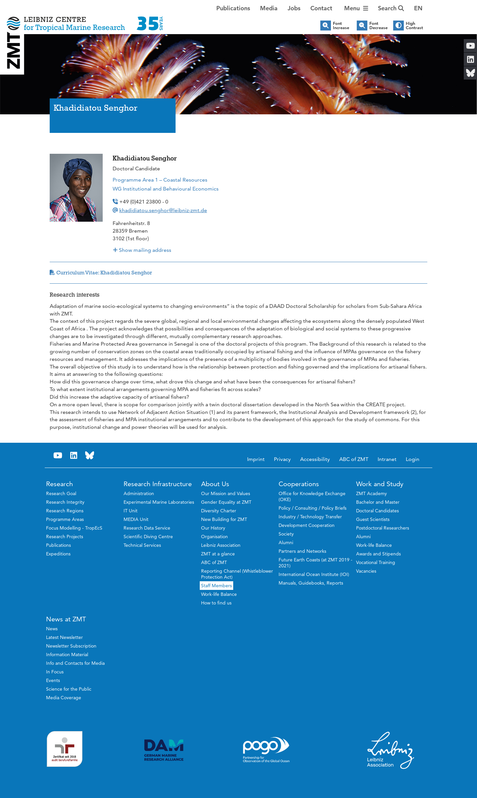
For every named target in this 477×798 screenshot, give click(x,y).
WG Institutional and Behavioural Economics (166, 189)
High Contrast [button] (414, 25)
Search (391, 8)
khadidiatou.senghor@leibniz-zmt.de (163, 210)
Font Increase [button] (341, 25)
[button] (418, 8)
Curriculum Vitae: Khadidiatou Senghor (101, 273)
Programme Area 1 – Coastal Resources (160, 180)
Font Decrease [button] (378, 25)
